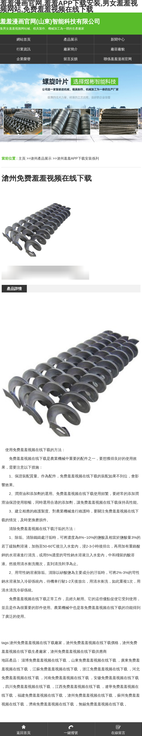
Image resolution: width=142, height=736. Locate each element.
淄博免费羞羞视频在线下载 (43, 660)
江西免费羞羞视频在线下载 (77, 686)
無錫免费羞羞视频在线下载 (101, 704)
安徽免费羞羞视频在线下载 (116, 678)
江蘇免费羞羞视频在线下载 (55, 669)
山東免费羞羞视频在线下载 (93, 660)
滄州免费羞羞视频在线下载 (89, 695)
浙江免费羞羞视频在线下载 (104, 669)
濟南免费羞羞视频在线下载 (51, 704)
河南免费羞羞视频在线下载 (66, 678)
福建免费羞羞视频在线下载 (40, 695)
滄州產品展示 (41, 158)
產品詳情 (14, 288)
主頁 (22, 158)
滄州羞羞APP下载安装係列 (78, 158)
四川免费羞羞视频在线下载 (27, 686)
